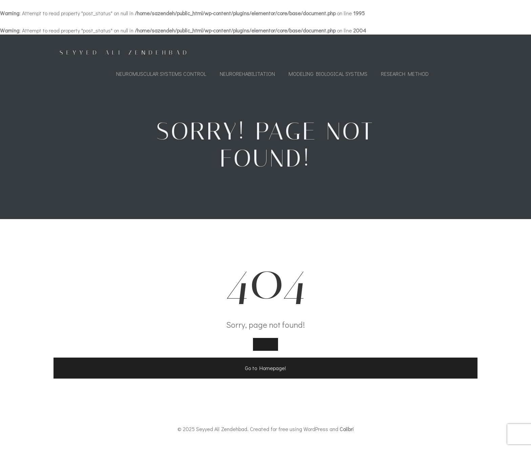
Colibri (347, 428)
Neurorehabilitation (247, 73)
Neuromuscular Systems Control (161, 73)
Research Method (405, 73)
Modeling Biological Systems (328, 73)
